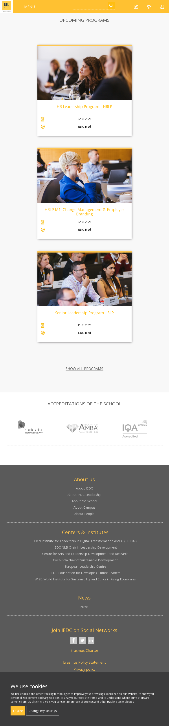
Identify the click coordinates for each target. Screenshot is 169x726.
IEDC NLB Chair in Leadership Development (85, 547)
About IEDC (84, 488)
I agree (18, 711)
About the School (84, 501)
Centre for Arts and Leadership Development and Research (85, 554)
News (84, 607)
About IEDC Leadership (84, 495)
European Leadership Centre (85, 566)
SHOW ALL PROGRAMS (84, 368)
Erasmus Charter (84, 650)
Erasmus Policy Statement (84, 662)
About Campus (84, 507)
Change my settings (43, 711)
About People (84, 514)
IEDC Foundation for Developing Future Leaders (85, 573)
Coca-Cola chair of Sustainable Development (85, 560)
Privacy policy (84, 669)
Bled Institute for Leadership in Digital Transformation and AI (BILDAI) (85, 541)
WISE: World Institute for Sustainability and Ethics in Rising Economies (85, 579)
